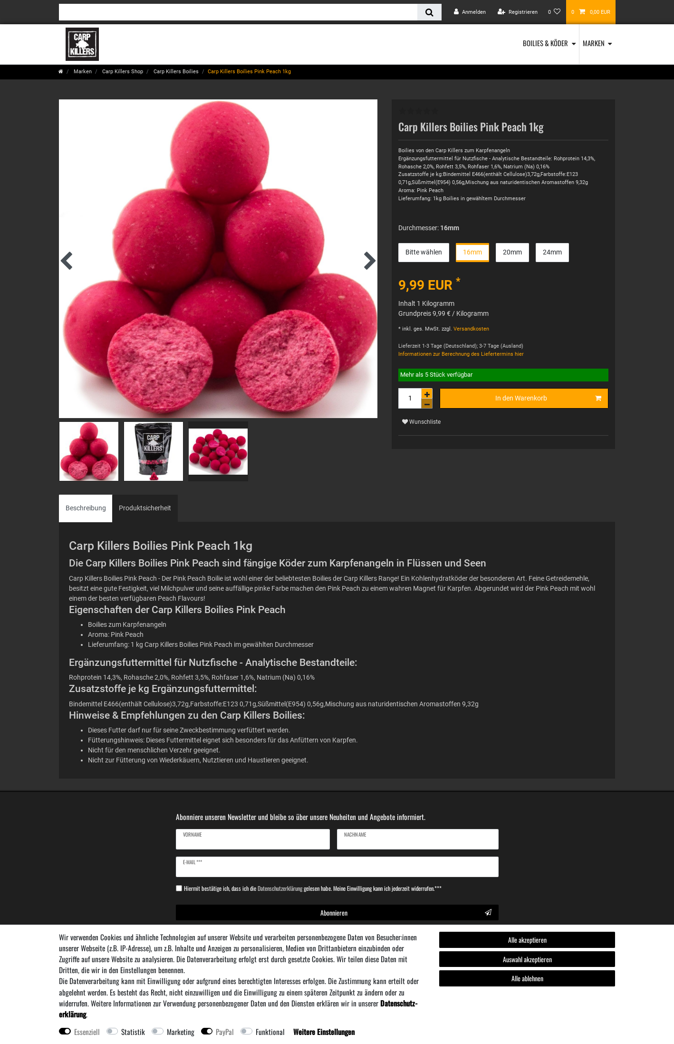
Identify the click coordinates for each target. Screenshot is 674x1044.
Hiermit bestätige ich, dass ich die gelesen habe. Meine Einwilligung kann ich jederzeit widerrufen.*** (313, 888)
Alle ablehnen (527, 978)
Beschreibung (86, 508)
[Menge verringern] (427, 404)
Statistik (133, 1031)
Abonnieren (405, 912)
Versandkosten (470, 329)
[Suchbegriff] (238, 12)
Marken (594, 43)
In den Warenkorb (548, 398)
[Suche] (429, 12)
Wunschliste (421, 422)
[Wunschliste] (554, 12)
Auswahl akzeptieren (527, 959)
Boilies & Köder (545, 43)
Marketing (180, 1031)
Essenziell (87, 1031)
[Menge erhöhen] (427, 393)
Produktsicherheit (145, 508)
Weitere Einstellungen (324, 1031)
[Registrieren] (517, 12)
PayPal (225, 1031)
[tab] (86, 508)
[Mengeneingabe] (409, 398)
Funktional (270, 1031)
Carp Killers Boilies (175, 71)
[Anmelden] (470, 12)
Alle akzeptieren (527, 940)
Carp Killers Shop (122, 71)
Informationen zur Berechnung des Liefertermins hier (461, 354)
